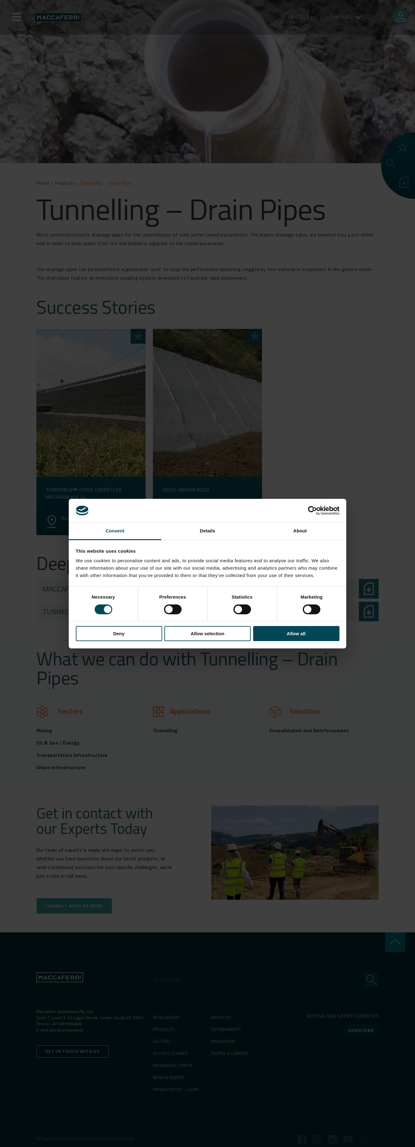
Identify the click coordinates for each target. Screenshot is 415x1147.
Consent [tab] (115, 530)
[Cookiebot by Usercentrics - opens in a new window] (312, 510)
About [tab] (300, 530)
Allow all (296, 633)
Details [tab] (207, 530)
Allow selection (207, 633)
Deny (119, 633)
